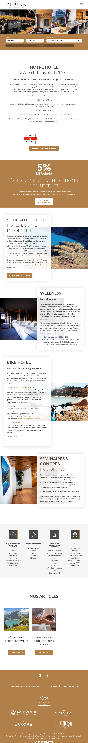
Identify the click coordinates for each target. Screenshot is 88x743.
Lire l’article (16, 652)
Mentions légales (27, 734)
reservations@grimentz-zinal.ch (29, 419)
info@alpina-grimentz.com (70, 686)
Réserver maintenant (44, 201)
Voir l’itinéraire (12, 437)
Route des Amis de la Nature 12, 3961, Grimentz (25, 686)
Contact (18, 734)
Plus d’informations (19, 275)
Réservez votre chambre (44, 148)
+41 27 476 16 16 (52, 686)
